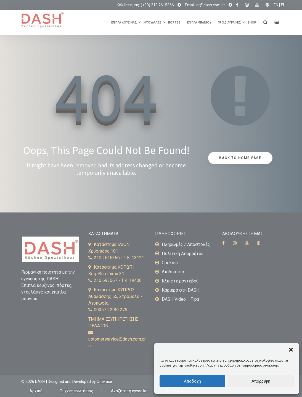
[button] (291, 349)
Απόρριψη (260, 381)
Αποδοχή (192, 381)
